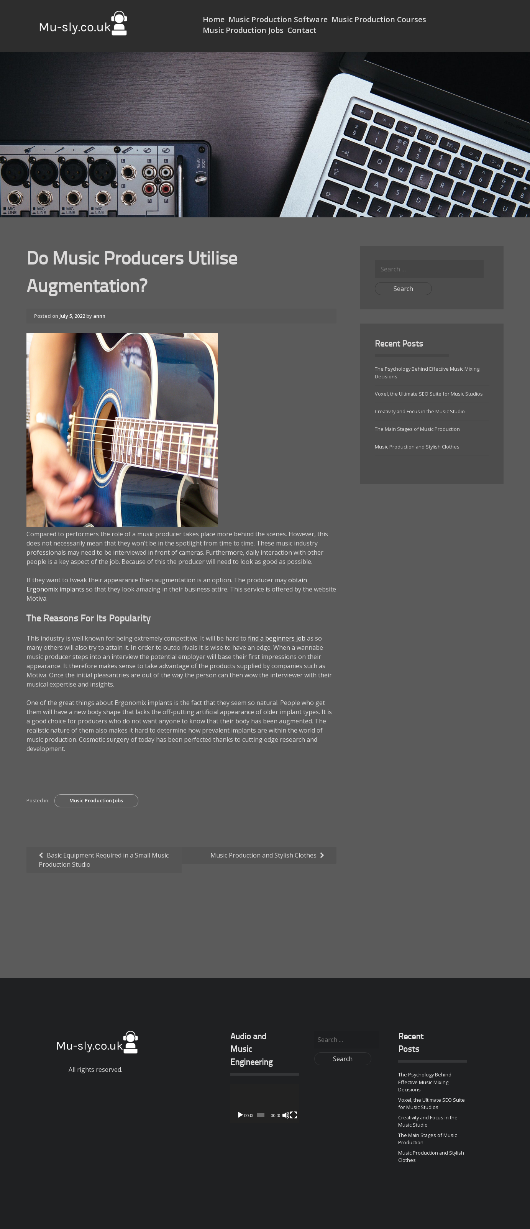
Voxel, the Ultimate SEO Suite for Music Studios (429, 393)
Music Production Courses (378, 19)
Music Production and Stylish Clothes (263, 855)
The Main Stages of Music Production (417, 429)
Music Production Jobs (243, 30)
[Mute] (286, 1115)
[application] (264, 1103)
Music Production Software (278, 19)
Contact (302, 30)
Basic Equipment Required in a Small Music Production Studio (104, 860)
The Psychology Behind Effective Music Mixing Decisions (424, 1082)
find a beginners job (276, 638)
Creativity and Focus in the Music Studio (420, 411)
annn (99, 315)
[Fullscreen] (293, 1115)
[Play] (240, 1115)
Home (214, 19)
